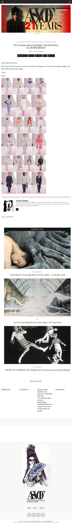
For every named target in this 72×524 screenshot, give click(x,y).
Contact (42, 508)
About (35, 508)
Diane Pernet (40, 51)
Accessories (20, 42)
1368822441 (5, 389)
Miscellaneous (37, 272)
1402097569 (59, 389)
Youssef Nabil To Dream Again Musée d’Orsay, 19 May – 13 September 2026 (37, 274)
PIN (44, 55)
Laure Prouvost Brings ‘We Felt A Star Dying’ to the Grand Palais (37, 322)
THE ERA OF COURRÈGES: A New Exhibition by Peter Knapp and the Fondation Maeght (37, 369)
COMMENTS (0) (22, 55)
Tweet (54, 42)
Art (37, 319)
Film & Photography (37, 42)
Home (29, 508)
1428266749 (23, 389)
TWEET (38, 55)
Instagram (47, 42)
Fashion (27, 42)
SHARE (31, 55)
